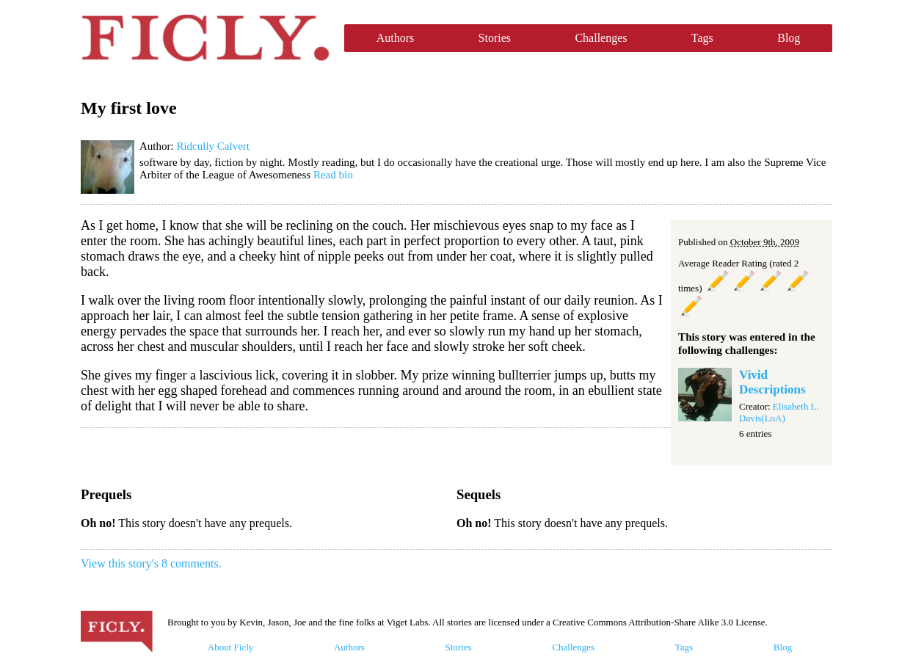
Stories (495, 38)
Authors (396, 38)
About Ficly (230, 647)
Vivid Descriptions (772, 382)
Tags (702, 38)
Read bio (333, 175)
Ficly (205, 38)
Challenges (601, 38)
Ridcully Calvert (213, 146)
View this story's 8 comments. (151, 563)
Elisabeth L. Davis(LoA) (779, 412)
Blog (788, 38)
